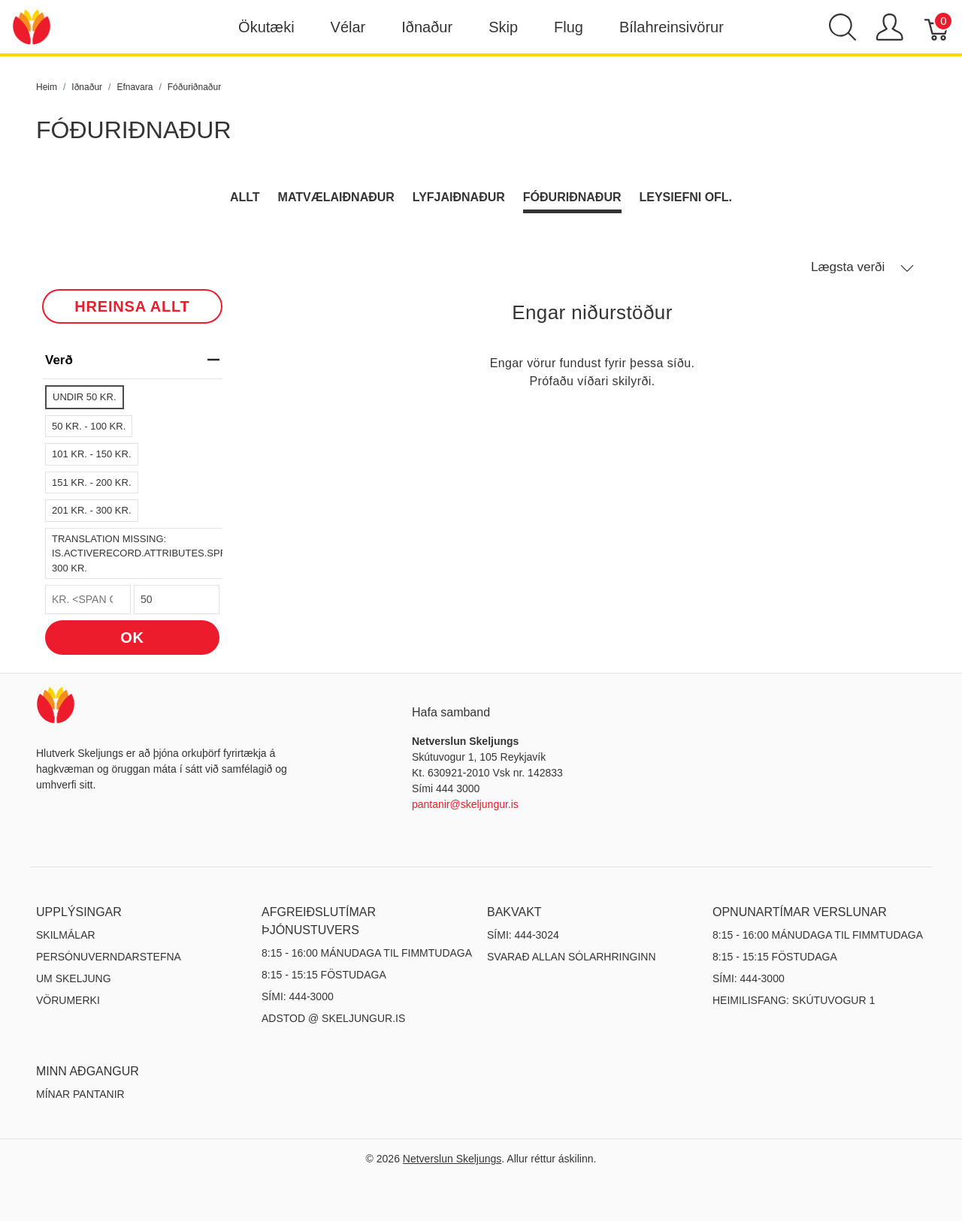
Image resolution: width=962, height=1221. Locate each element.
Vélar (348, 27)
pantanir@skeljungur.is (465, 804)
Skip (503, 27)
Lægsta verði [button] (862, 267)
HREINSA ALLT (131, 306)
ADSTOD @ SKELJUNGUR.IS (333, 1018)
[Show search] (842, 27)
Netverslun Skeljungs (452, 1159)
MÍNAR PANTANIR (80, 1094)
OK (132, 637)
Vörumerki (68, 1000)
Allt (245, 197)
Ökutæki (266, 27)
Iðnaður (426, 27)
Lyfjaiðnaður (459, 197)
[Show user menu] (889, 27)
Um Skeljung (73, 978)
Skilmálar (65, 935)
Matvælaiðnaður (336, 197)
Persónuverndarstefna (108, 957)
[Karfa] (937, 27)
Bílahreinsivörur (671, 27)
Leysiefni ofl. (686, 197)
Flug (568, 27)
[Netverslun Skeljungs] (31, 26)
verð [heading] (132, 360)
